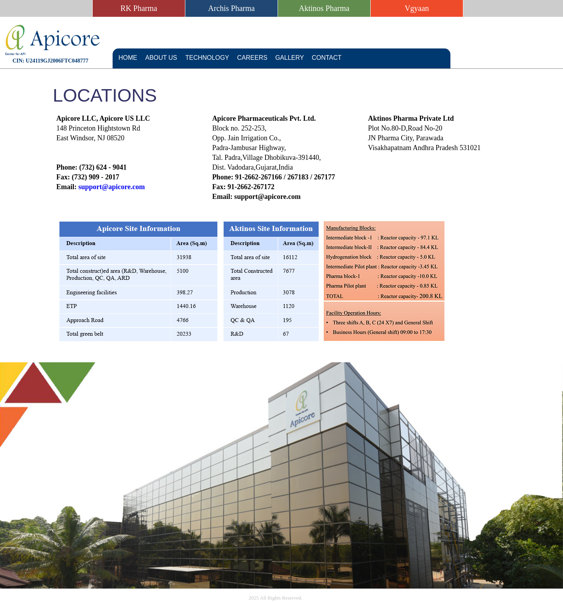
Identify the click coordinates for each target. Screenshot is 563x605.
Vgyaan (417, 8)
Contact (326, 57)
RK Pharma (138, 8)
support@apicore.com (112, 187)
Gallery (289, 57)
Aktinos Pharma (324, 8)
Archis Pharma (231, 8)
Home (127, 57)
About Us (161, 57)
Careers (252, 57)
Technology (207, 57)
